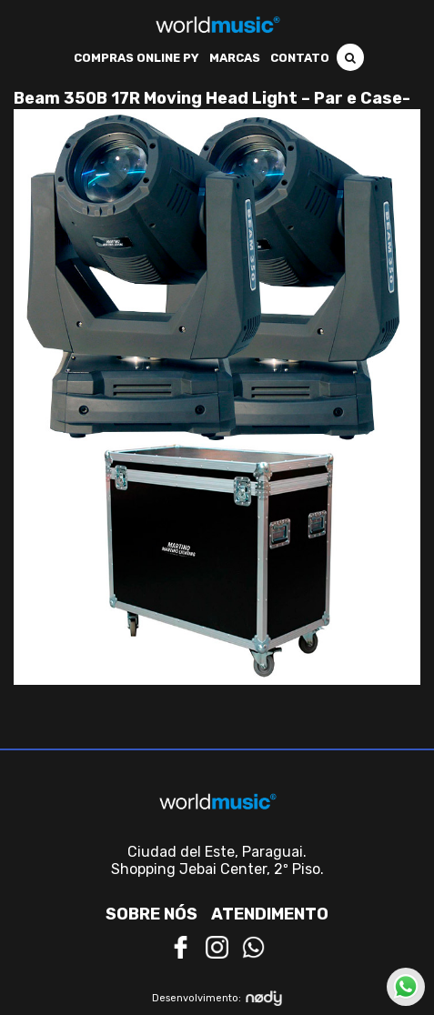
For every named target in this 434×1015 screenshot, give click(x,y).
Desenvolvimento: (217, 998)
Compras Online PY (136, 58)
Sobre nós (151, 914)
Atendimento (269, 914)
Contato (299, 58)
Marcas (234, 58)
